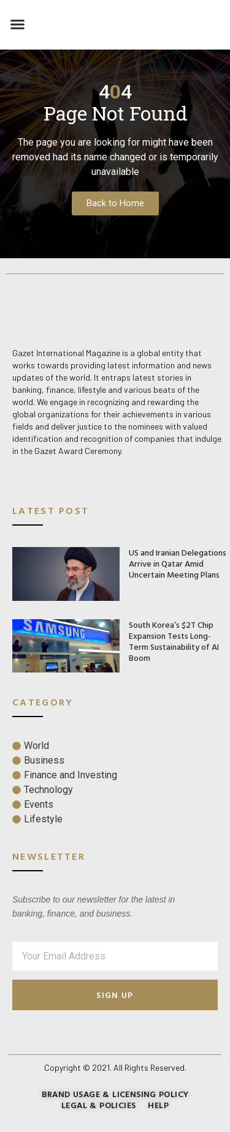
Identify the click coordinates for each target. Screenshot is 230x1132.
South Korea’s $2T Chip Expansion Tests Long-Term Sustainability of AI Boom (174, 641)
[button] (17, 24)
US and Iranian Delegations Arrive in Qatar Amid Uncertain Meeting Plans (177, 563)
